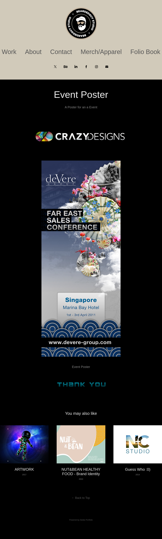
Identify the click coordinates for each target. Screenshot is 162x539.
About (33, 51)
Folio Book (145, 51)
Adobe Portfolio (86, 520)
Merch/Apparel (101, 51)
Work (9, 51)
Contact (61, 51)
